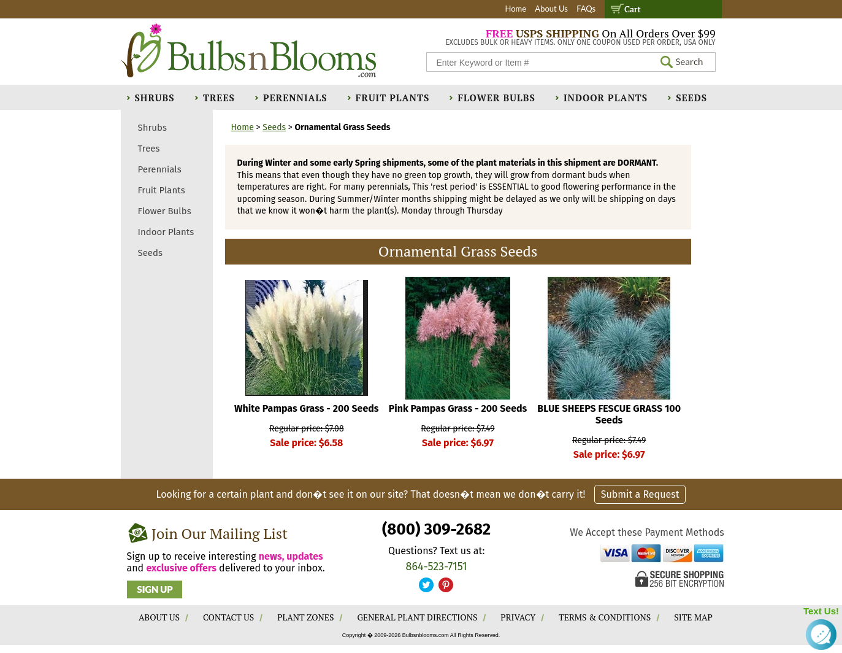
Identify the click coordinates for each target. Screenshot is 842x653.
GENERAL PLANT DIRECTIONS (417, 617)
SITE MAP (693, 617)
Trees (219, 97)
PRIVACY (517, 617)
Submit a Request (640, 494)
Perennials (295, 97)
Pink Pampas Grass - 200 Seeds (458, 408)
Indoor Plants (606, 97)
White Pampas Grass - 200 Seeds (306, 408)
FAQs (585, 9)
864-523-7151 (436, 566)
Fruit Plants (392, 97)
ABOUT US (159, 617)
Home (515, 9)
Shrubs (155, 97)
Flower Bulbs (496, 97)
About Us (551, 9)
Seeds (691, 97)
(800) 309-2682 (436, 529)
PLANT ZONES (305, 617)
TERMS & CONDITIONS (605, 617)
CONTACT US (228, 617)
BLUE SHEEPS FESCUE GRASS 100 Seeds (609, 414)
